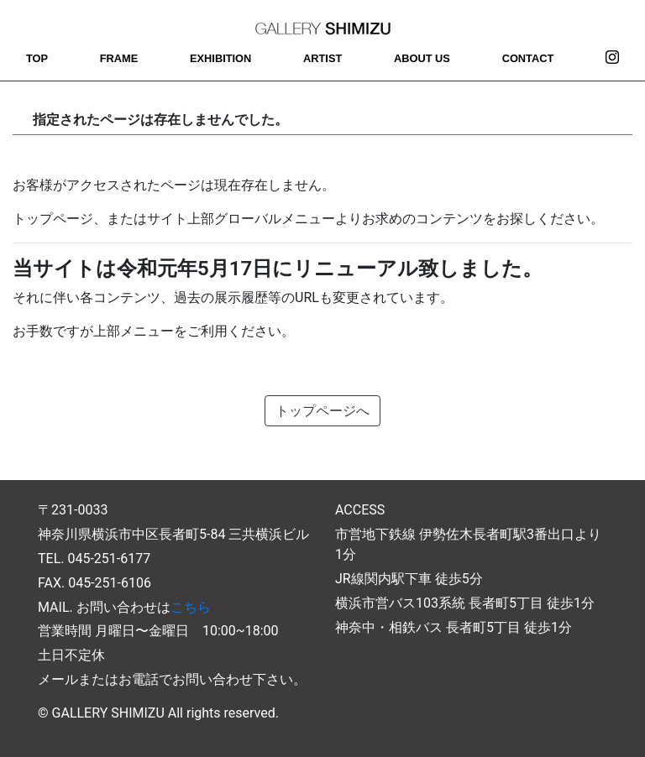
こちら (190, 607)
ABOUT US (422, 58)
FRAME (119, 58)
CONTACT (528, 58)
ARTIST (322, 58)
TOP (37, 58)
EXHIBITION (220, 58)
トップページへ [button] (322, 411)
